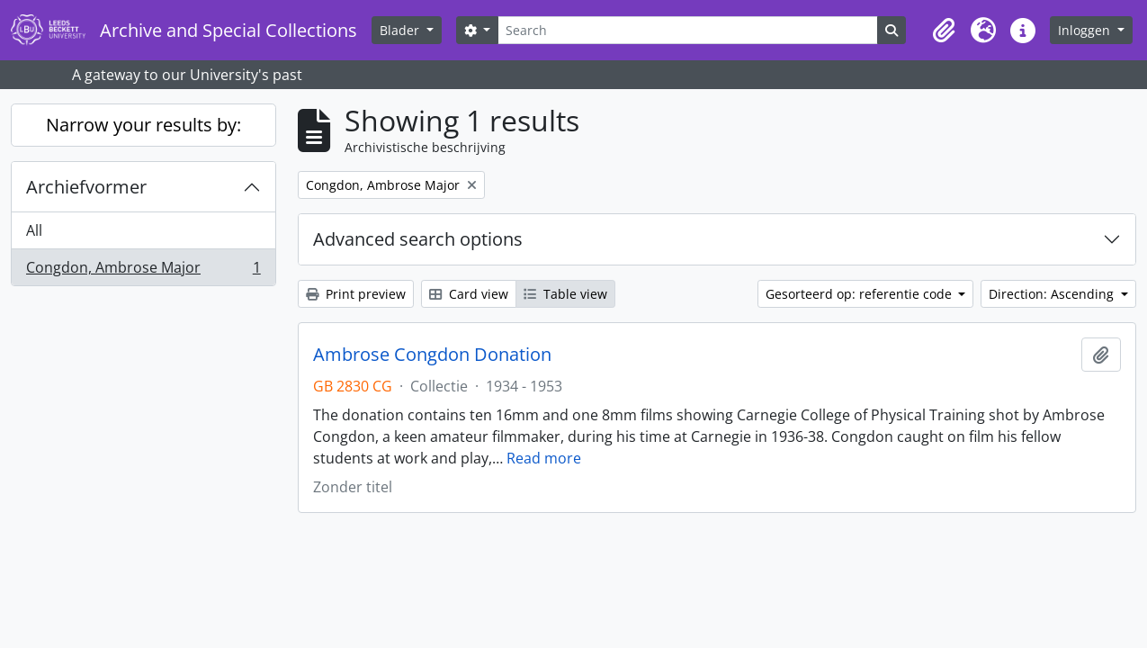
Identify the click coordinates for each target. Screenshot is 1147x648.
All (34, 230)
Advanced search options (418, 239)
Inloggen (1086, 30)
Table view (565, 293)
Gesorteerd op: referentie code (860, 293)
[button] (943, 30)
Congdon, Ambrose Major (143, 270)
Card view (468, 293)
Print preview (356, 293)
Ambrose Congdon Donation (432, 354)
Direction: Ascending (1053, 293)
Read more (543, 458)
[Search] (687, 30)
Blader (401, 30)
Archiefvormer (86, 187)
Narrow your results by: (143, 124)
